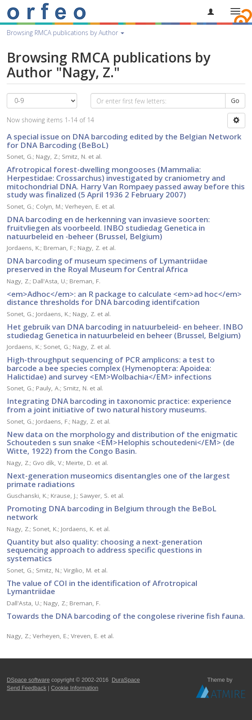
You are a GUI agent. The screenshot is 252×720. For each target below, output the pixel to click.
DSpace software (28, 680)
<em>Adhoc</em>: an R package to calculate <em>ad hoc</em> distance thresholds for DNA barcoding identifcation (124, 298)
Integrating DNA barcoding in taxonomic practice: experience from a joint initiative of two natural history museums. (119, 405)
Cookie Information (75, 688)
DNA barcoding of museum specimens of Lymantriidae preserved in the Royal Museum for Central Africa (107, 264)
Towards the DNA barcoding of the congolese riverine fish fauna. (126, 616)
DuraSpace (126, 680)
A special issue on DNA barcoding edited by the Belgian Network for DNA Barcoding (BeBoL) (124, 140)
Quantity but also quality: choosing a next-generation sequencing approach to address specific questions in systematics (104, 550)
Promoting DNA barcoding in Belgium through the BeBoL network (112, 512)
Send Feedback (26, 688)
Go (235, 100)
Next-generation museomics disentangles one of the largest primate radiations (118, 479)
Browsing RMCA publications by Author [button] (65, 32)
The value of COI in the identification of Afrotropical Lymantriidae (102, 587)
